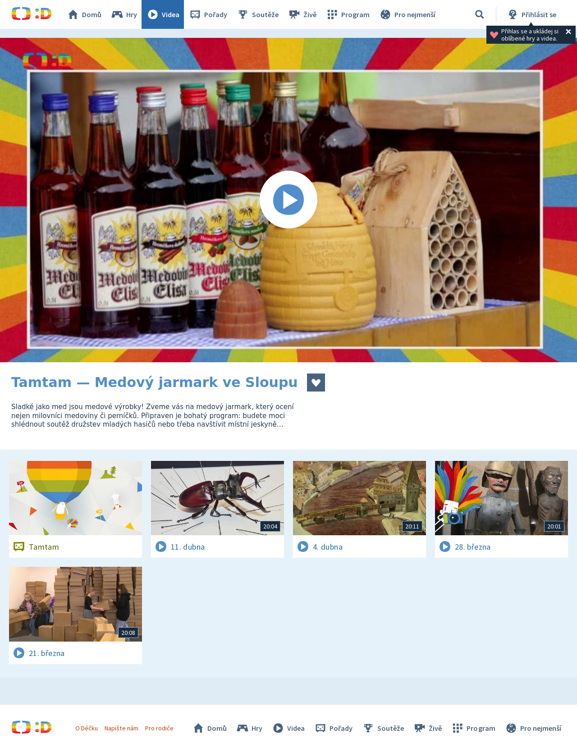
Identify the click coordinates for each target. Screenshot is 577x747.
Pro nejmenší (407, 14)
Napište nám (121, 728)
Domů (83, 14)
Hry (123, 14)
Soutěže (257, 14)
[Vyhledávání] (479, 14)
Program (347, 14)
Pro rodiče (159, 728)
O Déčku (86, 728)
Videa (162, 14)
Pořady (207, 14)
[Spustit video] (288, 200)
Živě (302, 14)
